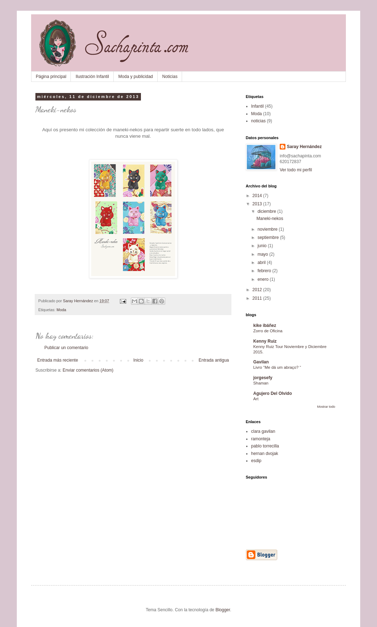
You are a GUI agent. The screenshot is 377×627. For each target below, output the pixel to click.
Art (256, 399)
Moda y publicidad (135, 76)
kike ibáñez (264, 325)
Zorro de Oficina (268, 331)
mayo (263, 254)
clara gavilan (263, 431)
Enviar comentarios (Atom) (88, 370)
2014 (258, 195)
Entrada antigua (214, 360)
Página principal (51, 76)
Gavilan (261, 361)
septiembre (269, 237)
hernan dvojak (264, 453)
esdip (256, 460)
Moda (61, 310)
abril (262, 262)
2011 (258, 298)
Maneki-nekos (269, 218)
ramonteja (260, 438)
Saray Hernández (304, 146)
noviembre (268, 229)
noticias (258, 120)
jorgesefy (262, 377)
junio (263, 245)
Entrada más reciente (57, 360)
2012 (258, 289)
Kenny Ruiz (264, 341)
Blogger (222, 609)
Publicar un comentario (66, 347)
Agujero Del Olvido (272, 393)
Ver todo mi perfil (296, 169)
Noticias (170, 76)
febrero (265, 270)
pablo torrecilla (265, 446)
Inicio (138, 360)
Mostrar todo (326, 406)
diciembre (267, 211)
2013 (258, 203)
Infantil (257, 106)
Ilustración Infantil (92, 76)
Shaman (260, 383)
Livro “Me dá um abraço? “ (277, 367)
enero (264, 279)
